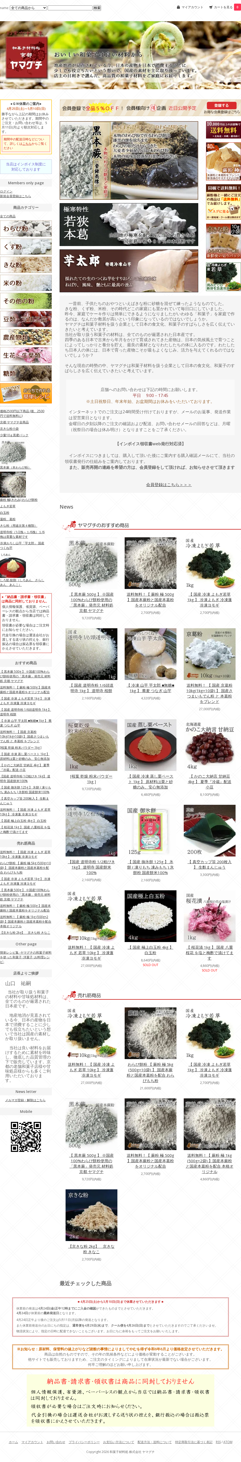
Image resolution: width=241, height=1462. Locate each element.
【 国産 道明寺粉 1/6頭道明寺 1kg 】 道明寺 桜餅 (91, 688)
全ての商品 (8, 216)
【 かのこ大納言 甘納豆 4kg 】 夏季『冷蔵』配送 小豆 (209, 782)
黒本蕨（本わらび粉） (15, 467)
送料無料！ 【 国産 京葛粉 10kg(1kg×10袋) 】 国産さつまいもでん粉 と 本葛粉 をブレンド (209, 693)
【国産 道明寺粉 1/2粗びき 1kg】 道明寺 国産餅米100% (91, 867)
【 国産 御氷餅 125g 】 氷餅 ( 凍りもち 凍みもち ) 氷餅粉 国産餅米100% (150, 867)
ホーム (13, 1442)
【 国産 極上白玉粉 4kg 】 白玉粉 (150, 950)
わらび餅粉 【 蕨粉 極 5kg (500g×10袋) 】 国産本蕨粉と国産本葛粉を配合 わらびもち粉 (150, 1072)
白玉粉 (4, 512)
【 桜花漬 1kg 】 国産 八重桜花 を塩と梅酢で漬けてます (209, 953)
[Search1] (70, 7)
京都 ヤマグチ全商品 (14, 422)
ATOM (227, 1442)
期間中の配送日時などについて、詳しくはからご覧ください (25, 143)
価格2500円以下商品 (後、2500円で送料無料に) (22, 413)
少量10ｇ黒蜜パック (14, 435)
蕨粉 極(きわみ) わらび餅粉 (19, 499)
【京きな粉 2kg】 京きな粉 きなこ (91, 1249)
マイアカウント (192, 7)
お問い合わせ (56, 1442)
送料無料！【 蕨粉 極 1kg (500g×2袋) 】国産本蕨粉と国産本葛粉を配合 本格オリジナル (209, 1163)
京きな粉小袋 (9, 428)
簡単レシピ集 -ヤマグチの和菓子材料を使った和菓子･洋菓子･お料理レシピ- (26, 957)
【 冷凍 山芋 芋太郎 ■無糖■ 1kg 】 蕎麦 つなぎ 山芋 (150, 688)
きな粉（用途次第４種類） (18, 525)
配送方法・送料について (155, 1442)
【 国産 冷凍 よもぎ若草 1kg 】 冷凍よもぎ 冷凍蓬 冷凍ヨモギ (209, 600)
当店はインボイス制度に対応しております (26, 167)
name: (24, 8)
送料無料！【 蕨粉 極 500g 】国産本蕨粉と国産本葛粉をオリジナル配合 (150, 600)
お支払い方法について (118, 1442)
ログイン (6, 191)
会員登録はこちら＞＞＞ (169, 484)
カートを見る (227, 7)
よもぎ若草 (8, 506)
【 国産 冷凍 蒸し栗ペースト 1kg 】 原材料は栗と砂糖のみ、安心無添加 (150, 782)
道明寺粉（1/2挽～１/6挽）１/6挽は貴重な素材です (22, 534)
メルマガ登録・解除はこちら (25, 1100)
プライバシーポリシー (84, 1442)
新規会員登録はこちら (15, 196)
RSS (218, 1442)
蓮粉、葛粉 (8, 519)
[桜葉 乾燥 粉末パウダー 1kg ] (91, 779)
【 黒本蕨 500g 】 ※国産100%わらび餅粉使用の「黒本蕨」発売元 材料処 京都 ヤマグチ (91, 602)
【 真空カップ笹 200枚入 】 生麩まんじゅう (210, 864)
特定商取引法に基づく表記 (193, 1442)
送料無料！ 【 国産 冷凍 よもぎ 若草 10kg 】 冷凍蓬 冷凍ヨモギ (91, 953)
